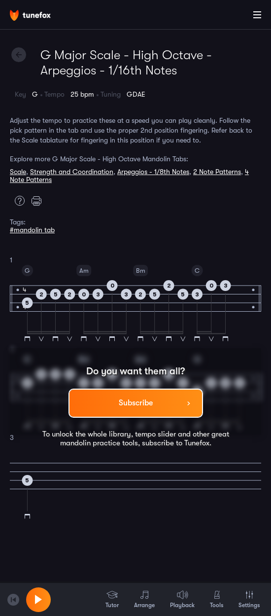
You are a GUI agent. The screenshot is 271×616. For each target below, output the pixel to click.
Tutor (112, 599)
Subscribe (136, 403)
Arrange (144, 599)
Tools (216, 599)
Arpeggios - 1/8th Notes (153, 172)
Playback (182, 599)
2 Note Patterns (217, 172)
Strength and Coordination (71, 172)
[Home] (39, 16)
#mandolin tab (32, 230)
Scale (18, 172)
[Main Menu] (257, 14)
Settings (249, 599)
